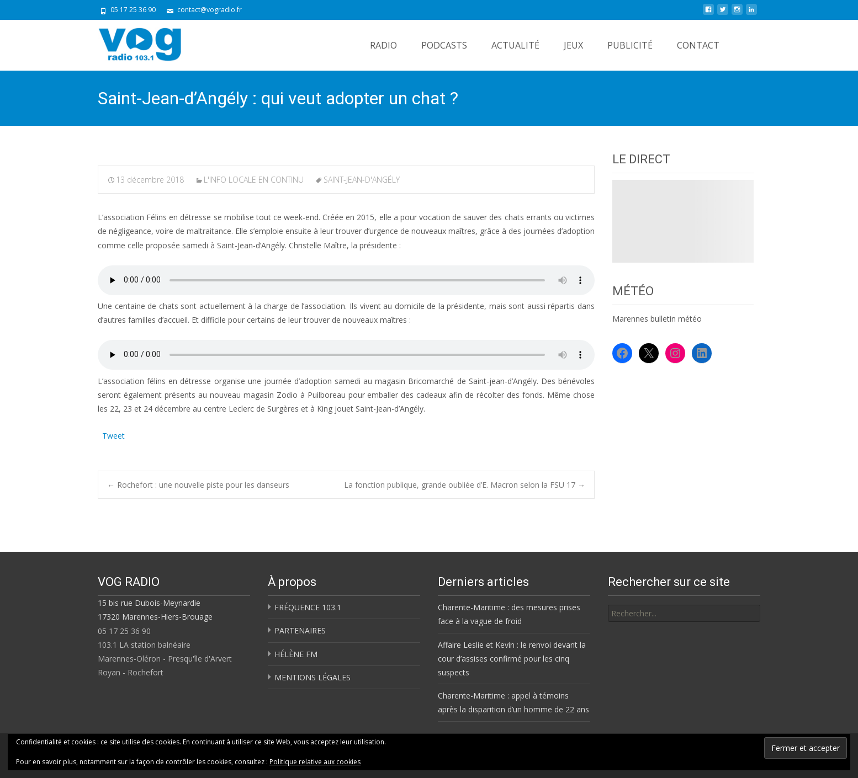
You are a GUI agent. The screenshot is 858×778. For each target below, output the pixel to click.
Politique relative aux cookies (315, 761)
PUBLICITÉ (630, 45)
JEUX (573, 45)
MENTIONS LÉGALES (312, 677)
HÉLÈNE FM (295, 654)
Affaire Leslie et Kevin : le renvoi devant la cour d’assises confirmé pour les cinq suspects (512, 659)
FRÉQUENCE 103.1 (307, 607)
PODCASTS (444, 45)
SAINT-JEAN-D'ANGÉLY (362, 179)
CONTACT (698, 45)
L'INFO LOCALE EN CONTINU (254, 179)
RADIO (383, 45)
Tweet (113, 434)
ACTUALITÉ (515, 45)
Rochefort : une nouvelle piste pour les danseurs (198, 484)
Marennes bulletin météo (657, 318)
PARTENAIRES (300, 630)
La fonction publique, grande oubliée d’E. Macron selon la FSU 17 (464, 484)
